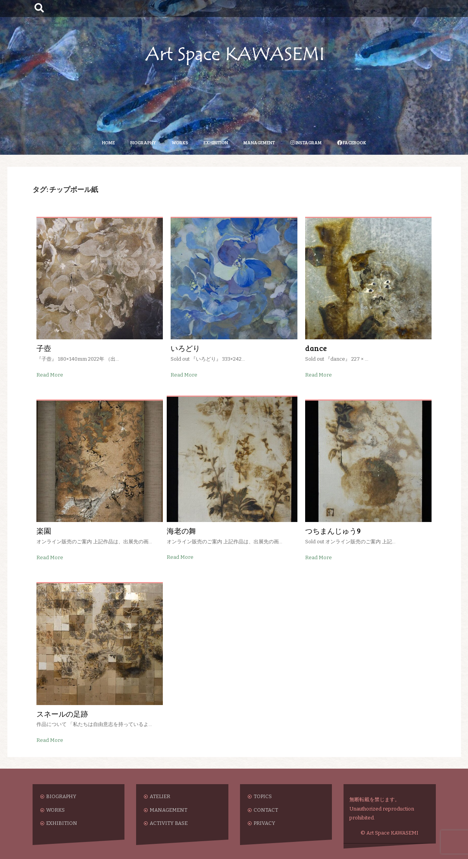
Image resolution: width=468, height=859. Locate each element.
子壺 (43, 348)
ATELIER (160, 796)
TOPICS (263, 796)
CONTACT (266, 810)
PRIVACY (264, 823)
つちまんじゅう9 (333, 531)
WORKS (179, 142)
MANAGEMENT (259, 142)
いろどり (185, 348)
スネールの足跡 (62, 714)
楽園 (43, 531)
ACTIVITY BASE (169, 823)
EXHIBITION (216, 142)
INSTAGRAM (306, 142)
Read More (49, 375)
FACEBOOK (351, 142)
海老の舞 (181, 531)
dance (316, 348)
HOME (108, 142)
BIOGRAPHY (143, 142)
